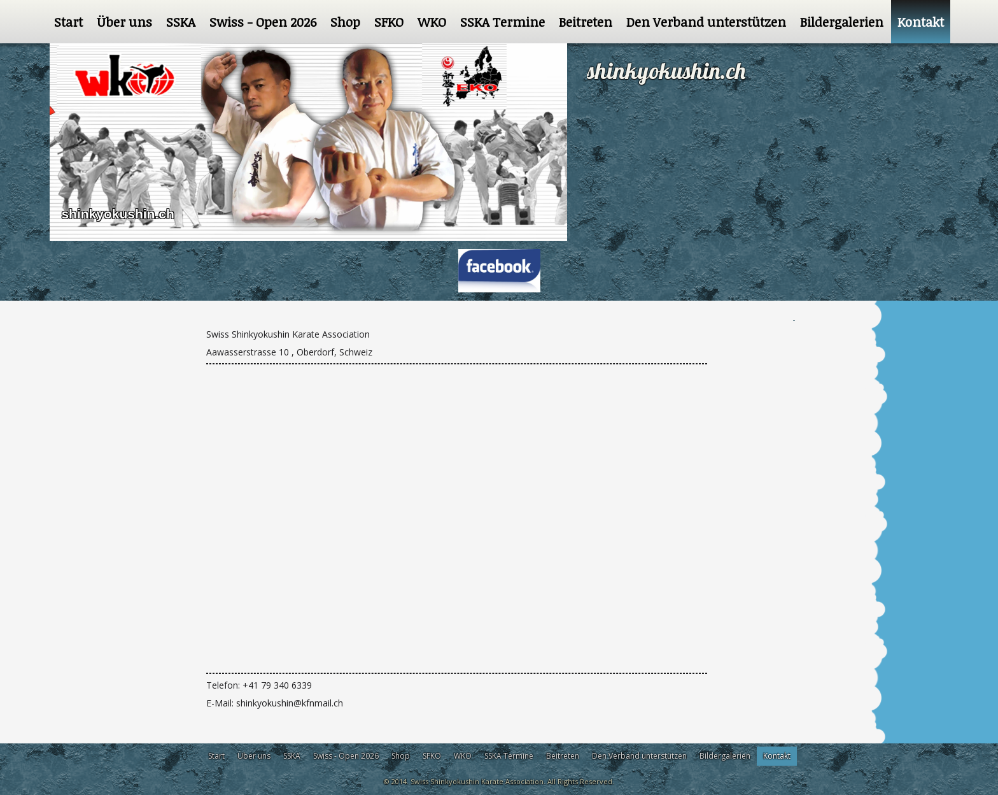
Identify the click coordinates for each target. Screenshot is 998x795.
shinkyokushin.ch (117, 213)
